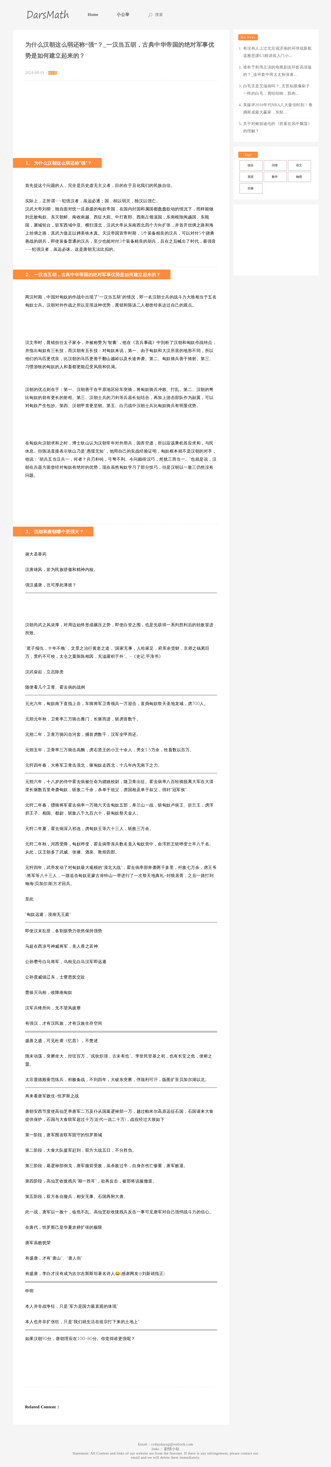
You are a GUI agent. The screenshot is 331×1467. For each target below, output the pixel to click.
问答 (275, 165)
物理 (299, 177)
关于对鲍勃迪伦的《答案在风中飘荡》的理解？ (277, 127)
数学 (275, 177)
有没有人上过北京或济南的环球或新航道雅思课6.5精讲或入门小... (277, 52)
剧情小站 (171, 1449)
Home (93, 14)
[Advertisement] (121, 117)
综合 (251, 165)
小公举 (123, 14)
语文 (299, 165)
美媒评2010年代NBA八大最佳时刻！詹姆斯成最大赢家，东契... (278, 108)
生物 (251, 188)
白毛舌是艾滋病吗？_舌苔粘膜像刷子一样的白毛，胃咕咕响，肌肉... (276, 89)
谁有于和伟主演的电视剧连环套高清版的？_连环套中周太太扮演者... (277, 71)
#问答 (52, 73)
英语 (251, 177)
